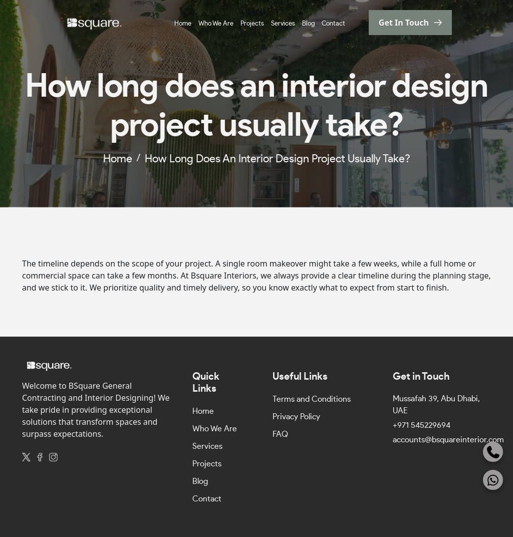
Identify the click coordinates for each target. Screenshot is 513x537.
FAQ (280, 434)
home (117, 158)
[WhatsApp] (493, 480)
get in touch (404, 22)
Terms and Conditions (312, 399)
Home (182, 24)
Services (283, 24)
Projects (252, 24)
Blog (308, 24)
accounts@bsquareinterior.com (448, 440)
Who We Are (215, 24)
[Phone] (493, 452)
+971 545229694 (421, 425)
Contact (333, 24)
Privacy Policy (296, 417)
